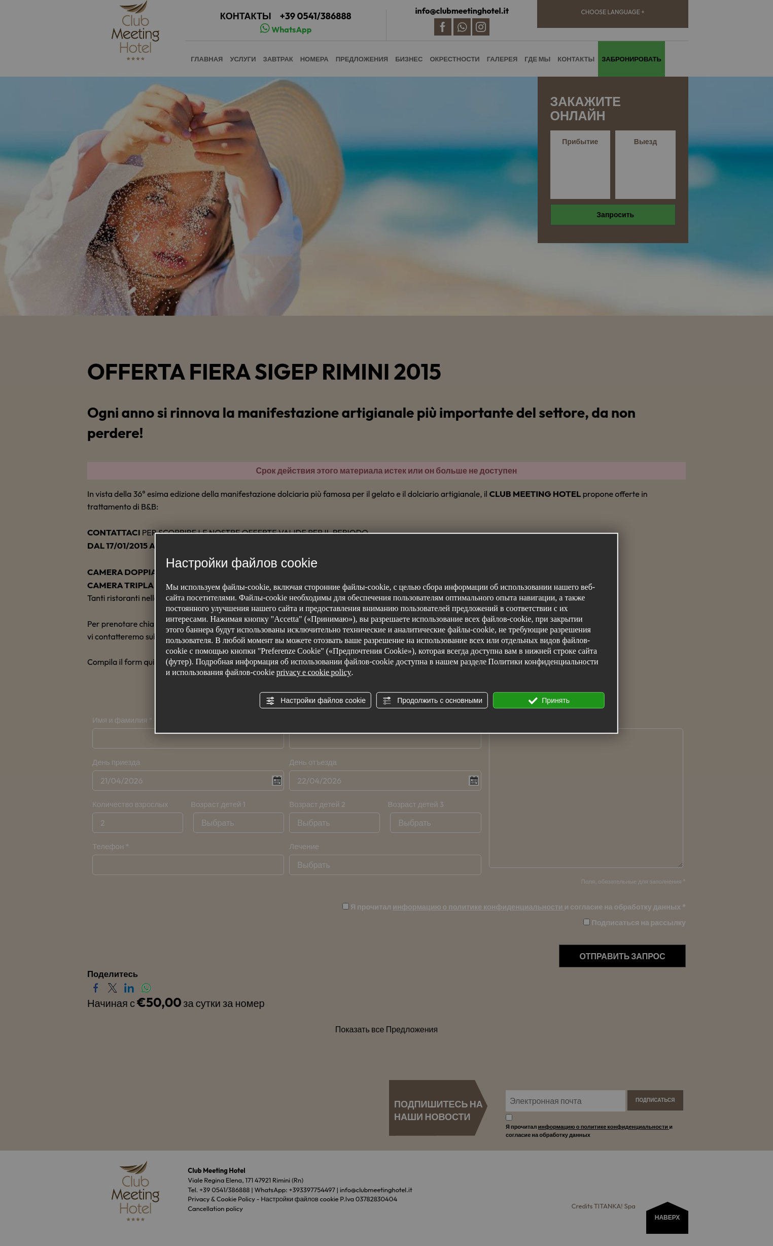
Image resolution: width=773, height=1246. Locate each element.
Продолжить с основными (432, 700)
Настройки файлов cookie (315, 700)
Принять (549, 700)
